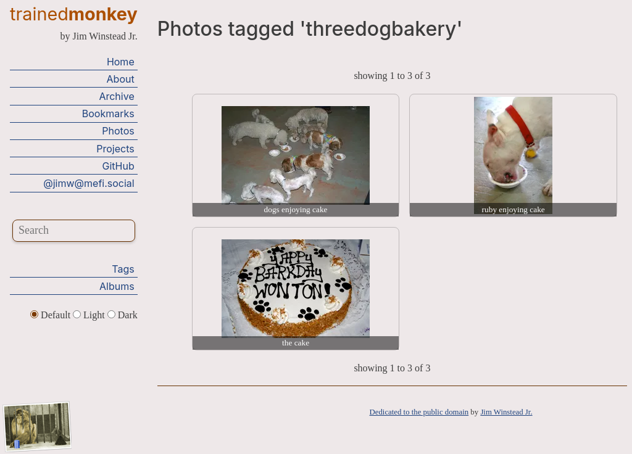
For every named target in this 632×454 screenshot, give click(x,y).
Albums (117, 286)
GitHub (118, 166)
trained (74, 14)
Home (121, 62)
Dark (122, 315)
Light (90, 315)
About (121, 79)
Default (51, 315)
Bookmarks (108, 113)
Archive (116, 96)
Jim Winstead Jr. (506, 412)
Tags (123, 269)
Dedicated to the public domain (419, 412)
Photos (118, 131)
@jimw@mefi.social (88, 183)
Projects (115, 148)
